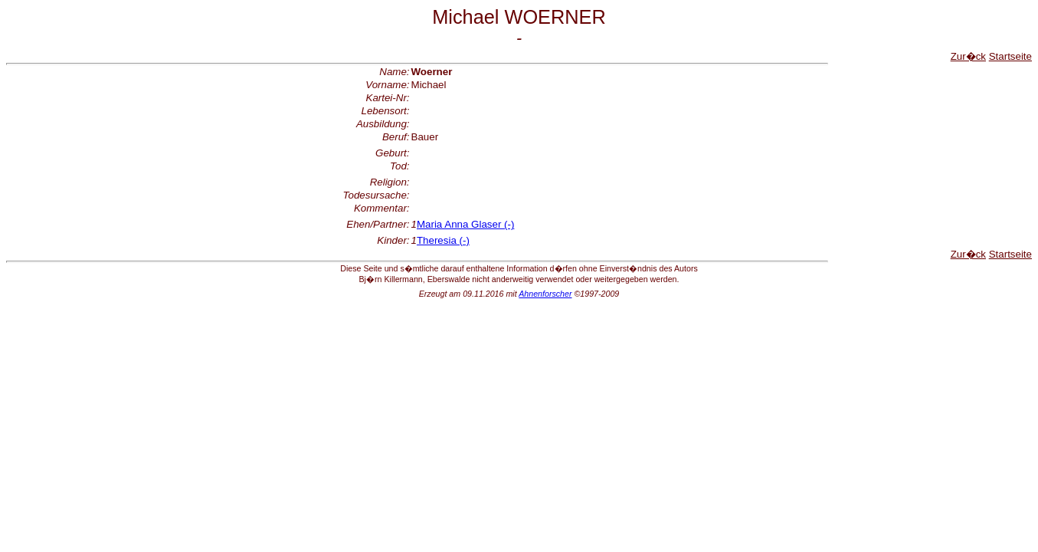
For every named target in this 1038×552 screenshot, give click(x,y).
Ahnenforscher (545, 293)
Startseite (1010, 56)
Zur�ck (968, 56)
